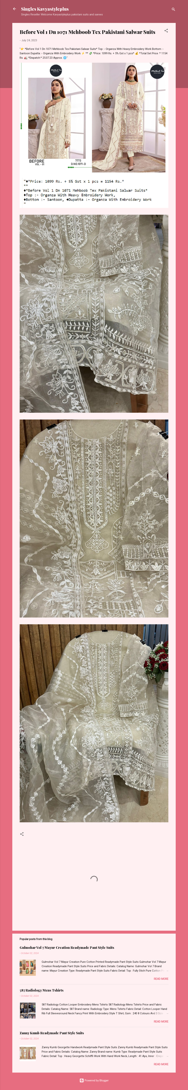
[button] (166, 31)
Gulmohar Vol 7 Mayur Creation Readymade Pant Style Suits (67, 947)
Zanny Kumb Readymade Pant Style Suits (52, 1033)
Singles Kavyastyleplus (45, 9)
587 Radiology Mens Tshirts (42, 990)
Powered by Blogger (94, 1080)
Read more (161, 979)
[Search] (173, 10)
